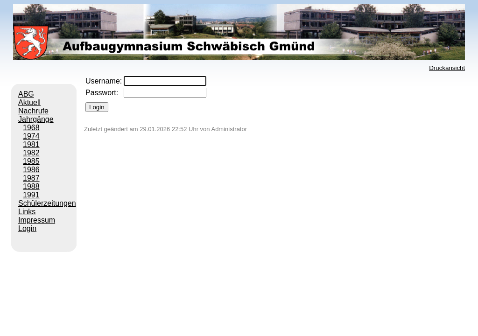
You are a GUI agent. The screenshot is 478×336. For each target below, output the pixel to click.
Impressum (36, 220)
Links (26, 212)
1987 (31, 178)
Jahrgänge (36, 119)
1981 (31, 144)
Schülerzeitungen (47, 203)
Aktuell (29, 102)
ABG (26, 94)
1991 (31, 195)
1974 (31, 136)
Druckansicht (447, 67)
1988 (31, 186)
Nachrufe (33, 111)
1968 (31, 128)
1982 (31, 153)
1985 (31, 161)
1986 (31, 170)
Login (27, 228)
